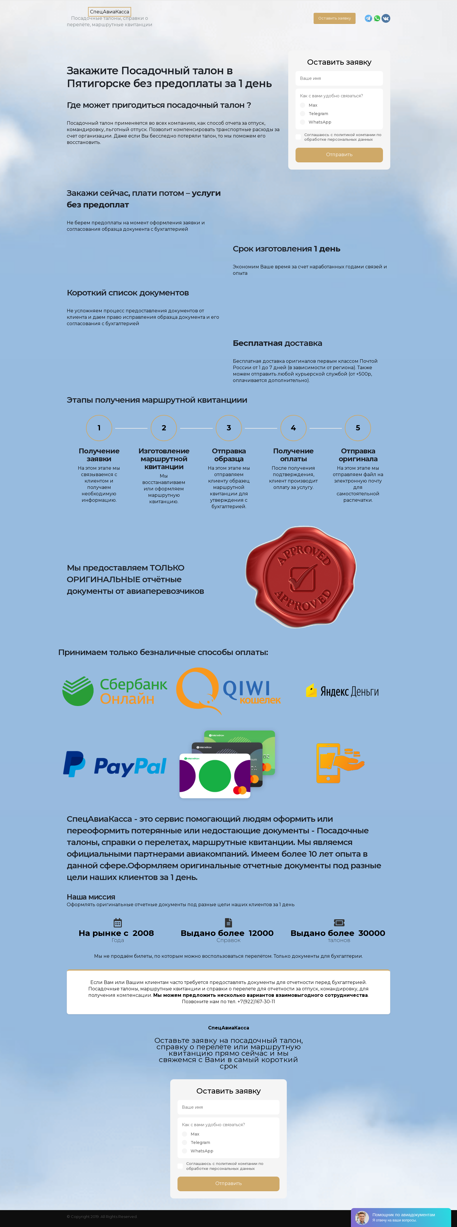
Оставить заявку (334, 18)
